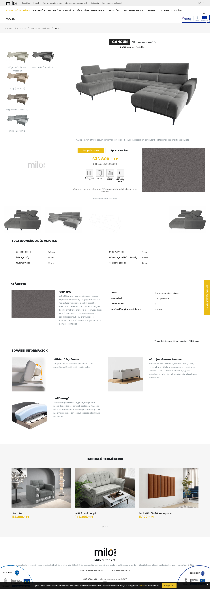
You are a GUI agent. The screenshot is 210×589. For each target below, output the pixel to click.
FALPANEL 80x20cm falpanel (155, 514)
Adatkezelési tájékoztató (91, 570)
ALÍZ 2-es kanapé (85, 514)
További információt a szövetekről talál (176, 341)
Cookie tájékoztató (121, 570)
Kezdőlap (9, 28)
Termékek (21, 28)
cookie (142, 585)
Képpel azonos (91, 150)
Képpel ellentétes (119, 150)
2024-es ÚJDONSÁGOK (40, 28)
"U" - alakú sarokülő (132, 42)
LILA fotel (17, 514)
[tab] (17, 57)
